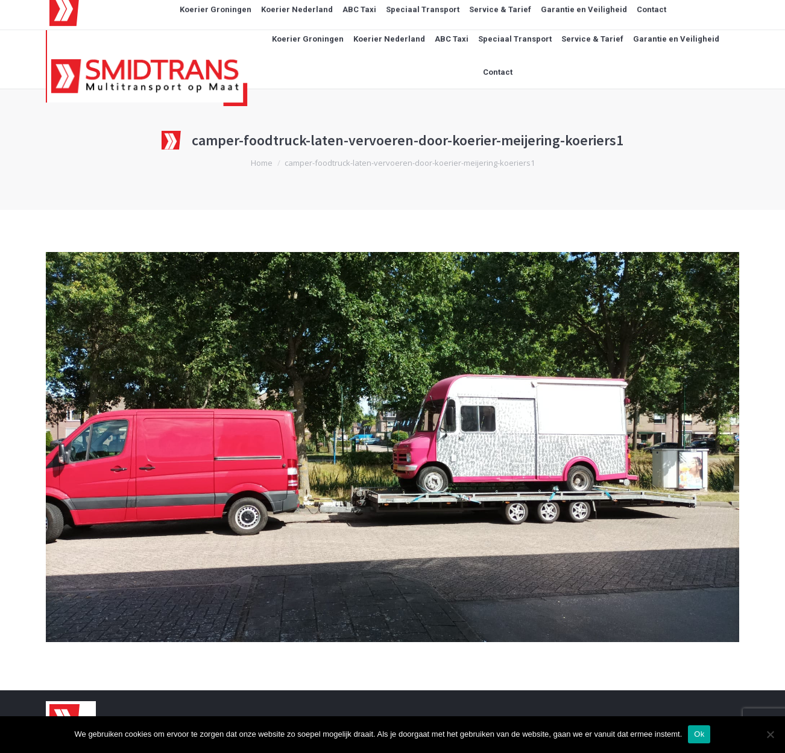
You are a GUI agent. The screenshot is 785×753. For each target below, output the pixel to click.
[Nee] (770, 734)
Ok (699, 734)
